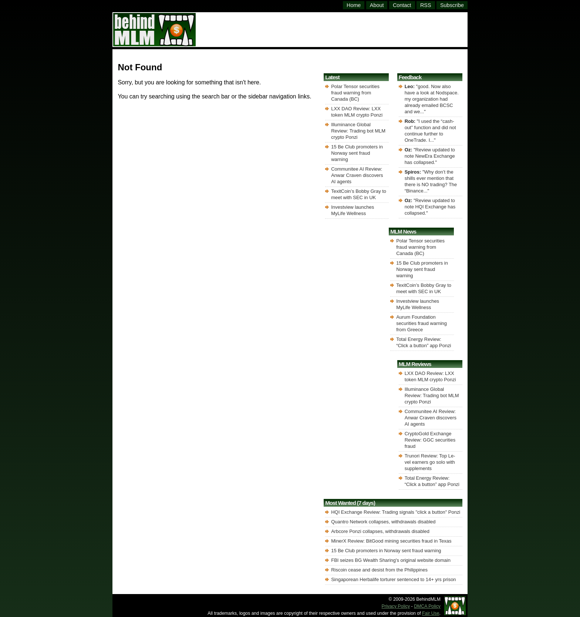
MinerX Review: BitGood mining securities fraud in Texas (391, 541)
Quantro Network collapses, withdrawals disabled (383, 521)
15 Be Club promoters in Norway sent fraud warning (357, 153)
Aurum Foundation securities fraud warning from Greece (421, 323)
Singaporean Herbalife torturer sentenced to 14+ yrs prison (393, 579)
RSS (425, 5)
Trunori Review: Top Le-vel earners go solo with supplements (430, 462)
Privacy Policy (396, 606)
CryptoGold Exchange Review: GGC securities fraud (430, 440)
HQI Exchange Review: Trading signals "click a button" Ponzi (395, 512)
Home (354, 5)
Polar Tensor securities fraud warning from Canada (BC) (355, 93)
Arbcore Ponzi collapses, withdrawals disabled (380, 531)
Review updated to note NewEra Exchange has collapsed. (430, 156)
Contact (402, 5)
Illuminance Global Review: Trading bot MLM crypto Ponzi (358, 131)
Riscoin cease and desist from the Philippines (379, 570)
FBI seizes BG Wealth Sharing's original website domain (391, 560)
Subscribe (452, 5)
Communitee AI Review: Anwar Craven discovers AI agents (357, 175)
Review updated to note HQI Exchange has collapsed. (430, 207)
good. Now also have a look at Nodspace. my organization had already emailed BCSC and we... (432, 99)
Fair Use (430, 613)
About (377, 5)
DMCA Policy (427, 606)
